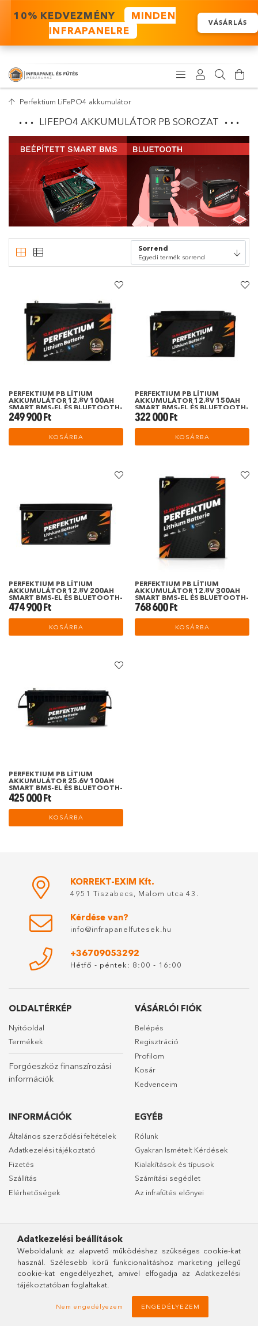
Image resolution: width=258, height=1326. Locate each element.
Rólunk (146, 1135)
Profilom (149, 1055)
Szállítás (23, 1178)
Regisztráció (157, 1041)
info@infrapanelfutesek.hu (121, 929)
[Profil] (200, 75)
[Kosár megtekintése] (239, 75)
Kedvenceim (156, 1084)
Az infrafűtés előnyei (169, 1192)
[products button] (181, 75)
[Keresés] (220, 75)
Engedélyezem (170, 1306)
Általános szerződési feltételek (62, 1135)
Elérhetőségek (34, 1192)
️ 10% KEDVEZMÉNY (92, 22)
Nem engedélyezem (89, 1306)
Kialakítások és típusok (174, 1164)
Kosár (145, 1069)
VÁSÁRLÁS (227, 22)
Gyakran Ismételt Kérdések (181, 1149)
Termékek (26, 1041)
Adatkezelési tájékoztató (52, 1149)
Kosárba (66, 437)
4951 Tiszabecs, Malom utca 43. (134, 893)
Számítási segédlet (167, 1178)
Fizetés (21, 1164)
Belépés (149, 1027)
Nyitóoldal (26, 1027)
